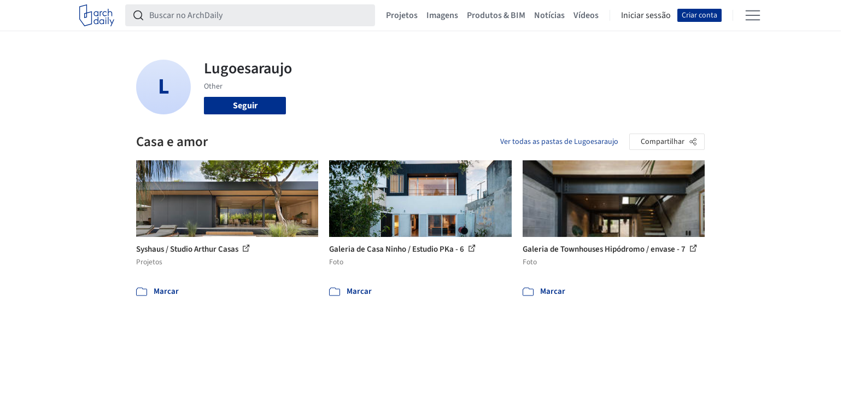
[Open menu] (753, 15)
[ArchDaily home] (96, 15)
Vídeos (586, 15)
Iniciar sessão (646, 15)
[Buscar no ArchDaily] (258, 15)
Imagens (442, 15)
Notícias (549, 15)
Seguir (245, 106)
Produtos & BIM (496, 15)
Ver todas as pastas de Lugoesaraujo (559, 142)
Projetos (402, 15)
